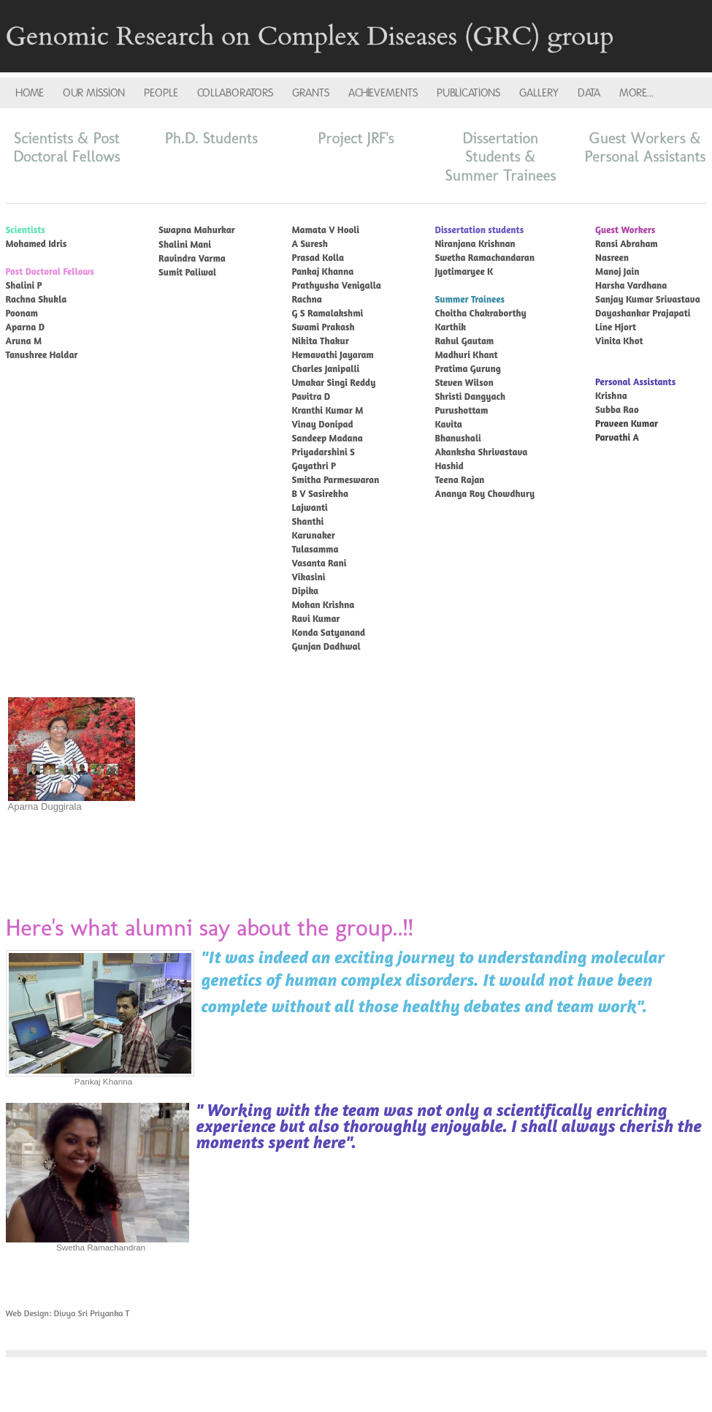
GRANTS (310, 93)
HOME (29, 93)
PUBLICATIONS (468, 93)
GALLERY (539, 93)
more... (636, 93)
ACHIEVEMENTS (383, 93)
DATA (589, 93)
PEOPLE (161, 93)
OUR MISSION (94, 93)
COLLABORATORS (235, 93)
